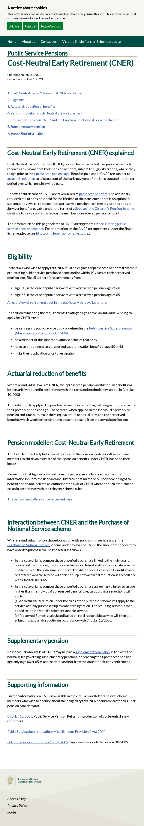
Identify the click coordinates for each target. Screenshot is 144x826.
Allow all (14, 26)
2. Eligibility (15, 100)
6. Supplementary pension (26, 126)
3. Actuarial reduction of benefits (31, 106)
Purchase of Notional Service (28, 545)
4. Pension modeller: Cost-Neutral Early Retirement (44, 113)
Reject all (30, 26)
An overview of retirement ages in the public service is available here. (57, 302)
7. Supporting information (26, 133)
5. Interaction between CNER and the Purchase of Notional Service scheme (62, 120)
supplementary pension (92, 652)
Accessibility (16, 799)
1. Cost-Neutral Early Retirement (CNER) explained (44, 93)
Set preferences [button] (51, 26)
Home (11, 41)
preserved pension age (53, 174)
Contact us (49, 41)
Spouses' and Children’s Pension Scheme (104, 208)
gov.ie (11, 812)
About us (28, 41)
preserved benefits (93, 194)
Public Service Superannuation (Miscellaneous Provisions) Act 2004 (56, 731)
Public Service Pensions (37, 53)
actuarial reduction (21, 178)
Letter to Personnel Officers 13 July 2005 (37, 742)
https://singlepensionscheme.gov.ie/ (62, 233)
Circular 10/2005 (19, 716)
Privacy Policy (17, 805)
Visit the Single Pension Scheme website (91, 41)
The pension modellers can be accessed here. (40, 499)
